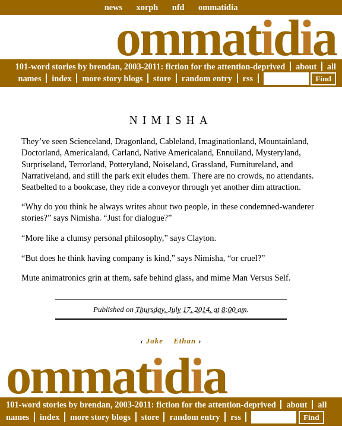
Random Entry (207, 78)
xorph (147, 7)
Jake (154, 340)
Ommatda (226, 37)
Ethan (184, 340)
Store (162, 78)
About (306, 66)
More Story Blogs (112, 78)
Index (62, 78)
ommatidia (218, 7)
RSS (248, 78)
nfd (178, 7)
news (113, 7)
